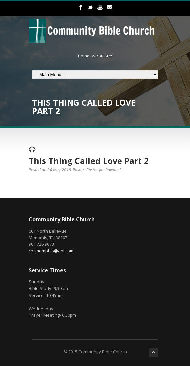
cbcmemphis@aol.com (51, 251)
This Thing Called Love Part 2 (89, 160)
